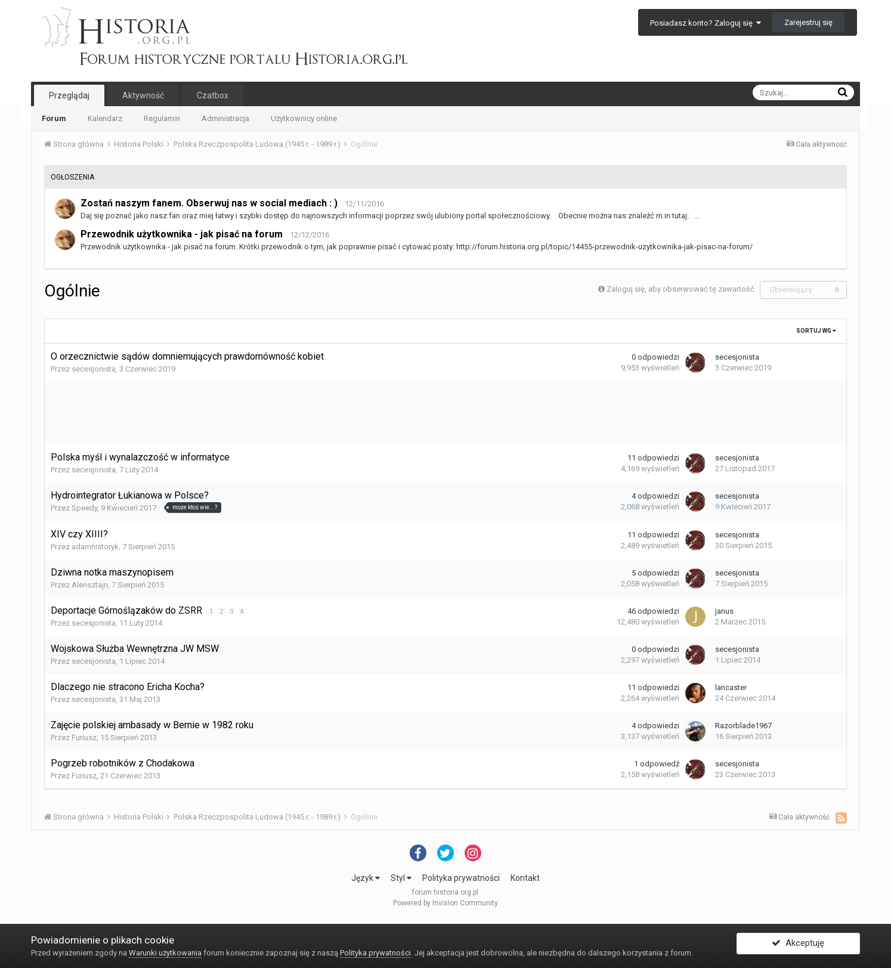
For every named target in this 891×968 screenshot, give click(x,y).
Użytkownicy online (304, 118)
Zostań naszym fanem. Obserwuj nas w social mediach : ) (209, 203)
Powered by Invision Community (445, 903)
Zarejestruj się (808, 22)
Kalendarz (105, 118)
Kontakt (525, 878)
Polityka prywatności (461, 878)
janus (724, 611)
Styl (401, 878)
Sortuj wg (816, 330)
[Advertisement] (445, 411)
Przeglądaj (69, 95)
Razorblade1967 (743, 725)
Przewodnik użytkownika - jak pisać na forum (182, 234)
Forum (54, 118)
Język (365, 878)
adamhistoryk (95, 546)
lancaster (731, 687)
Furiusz (84, 737)
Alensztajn (90, 584)
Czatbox (212, 95)
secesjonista (94, 368)
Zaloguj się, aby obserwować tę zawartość (680, 288)
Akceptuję (798, 946)
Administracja (225, 118)
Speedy (84, 507)
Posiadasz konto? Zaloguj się (705, 22)
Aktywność (143, 95)
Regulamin (162, 118)
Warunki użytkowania (165, 952)
